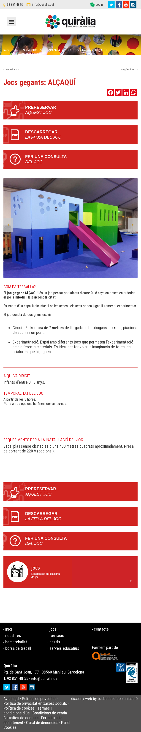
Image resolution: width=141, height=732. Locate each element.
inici (8, 629)
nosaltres (13, 635)
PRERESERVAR (81, 110)
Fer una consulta (81, 159)
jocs (53, 629)
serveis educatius (64, 648)
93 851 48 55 (15, 4)
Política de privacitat (39, 698)
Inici (6, 50)
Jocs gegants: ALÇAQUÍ (91, 50)
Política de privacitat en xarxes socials (35, 703)
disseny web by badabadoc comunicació (104, 698)
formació (56, 635)
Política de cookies (19, 708)
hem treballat (16, 642)
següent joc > (129, 69)
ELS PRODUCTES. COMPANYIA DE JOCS (46, 50)
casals (54, 642)
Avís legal (11, 698)
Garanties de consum (20, 717)
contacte (101, 629)
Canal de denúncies (42, 722)
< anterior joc (11, 69)
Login (99, 4)
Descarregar (81, 135)
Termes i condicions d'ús (27, 710)
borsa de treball (18, 648)
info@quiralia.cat (43, 4)
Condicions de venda (50, 713)
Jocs (14, 50)
